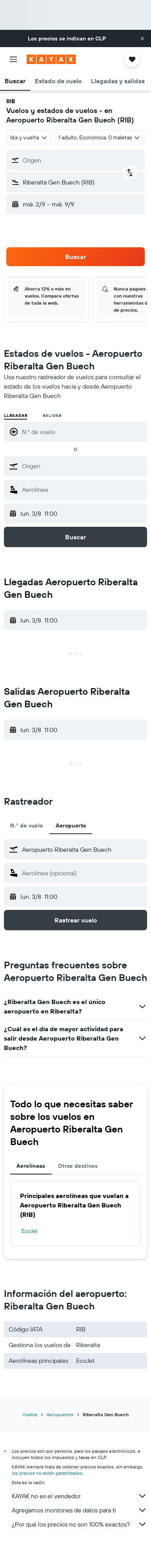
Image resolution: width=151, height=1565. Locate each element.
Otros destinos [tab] (78, 1165)
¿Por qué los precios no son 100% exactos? (79, 1524)
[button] (142, 38)
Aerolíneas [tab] (30, 1165)
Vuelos (29, 1414)
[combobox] (28, 137)
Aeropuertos (60, 1414)
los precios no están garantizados (47, 1473)
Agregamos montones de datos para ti (79, 1510)
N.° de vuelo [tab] (26, 825)
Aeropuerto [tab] (71, 825)
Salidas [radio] (52, 415)
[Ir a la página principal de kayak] (51, 59)
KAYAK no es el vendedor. (79, 1496)
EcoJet (30, 1230)
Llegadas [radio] (15, 415)
